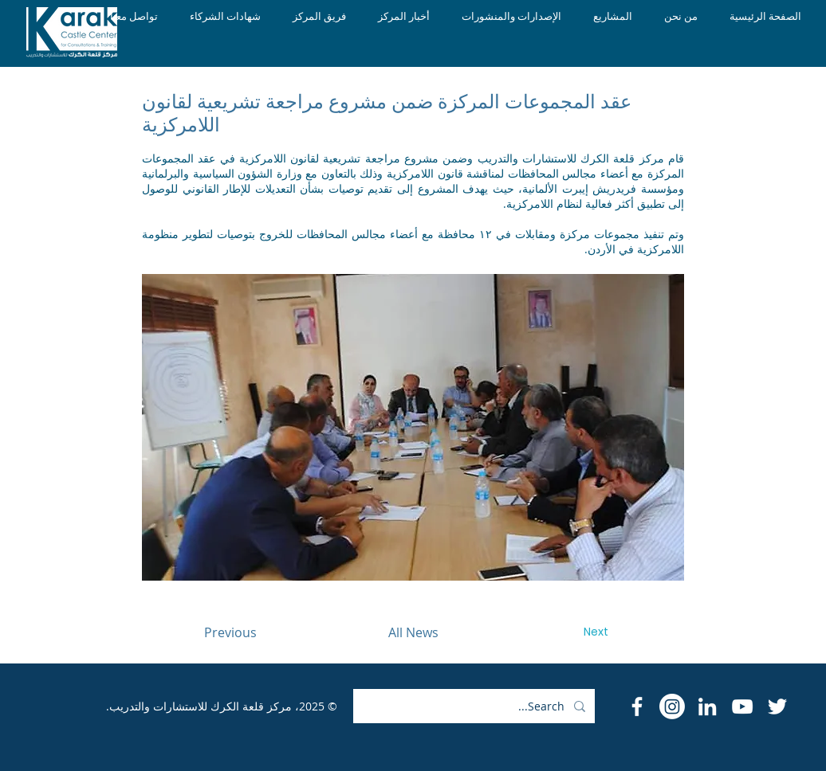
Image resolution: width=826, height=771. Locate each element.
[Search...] (475, 706)
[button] (413, 427)
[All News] (413, 632)
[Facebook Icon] (637, 706)
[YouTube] (742, 706)
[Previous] (230, 632)
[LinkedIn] (707, 706)
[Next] (595, 632)
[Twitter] (777, 706)
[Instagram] (672, 706)
